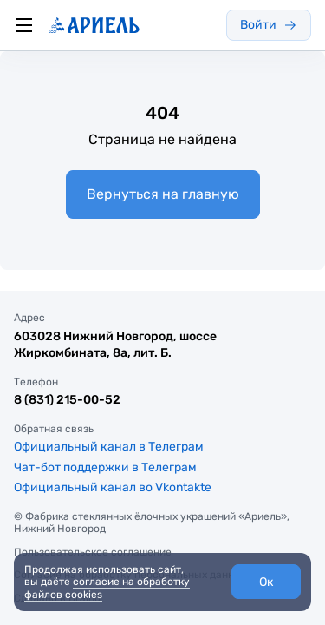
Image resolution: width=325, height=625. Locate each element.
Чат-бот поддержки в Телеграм (105, 467)
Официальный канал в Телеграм (109, 446)
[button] (266, 581)
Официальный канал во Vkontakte (112, 487)
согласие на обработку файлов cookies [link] (107, 588)
